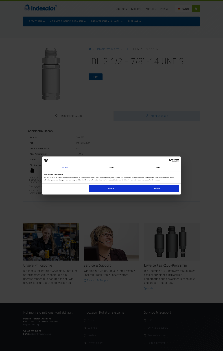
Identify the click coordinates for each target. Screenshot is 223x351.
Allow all (157, 188)
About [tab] (158, 167)
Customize (111, 188)
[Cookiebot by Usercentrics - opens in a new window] (165, 160)
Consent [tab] (65, 167)
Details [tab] (111, 167)
